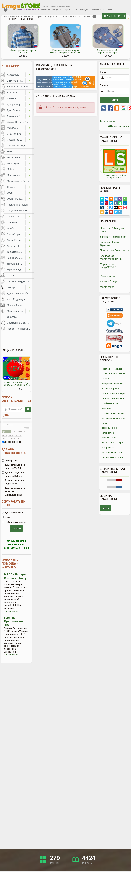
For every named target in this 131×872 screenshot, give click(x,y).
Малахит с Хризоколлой (114, 374)
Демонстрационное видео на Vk (13, 482)
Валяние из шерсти (17, 86)
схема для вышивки (112, 452)
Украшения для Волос (16, 269)
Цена (5, 415)
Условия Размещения (50, 10)
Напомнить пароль (118, 126)
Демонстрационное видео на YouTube (13, 466)
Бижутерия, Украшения (16, 80)
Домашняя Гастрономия (16, 116)
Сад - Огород (14, 234)
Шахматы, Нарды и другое (20, 281)
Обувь (10, 193)
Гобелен (106, 369)
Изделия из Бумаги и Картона (16, 139)
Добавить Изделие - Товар (114, 16)
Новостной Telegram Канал (25, 10)
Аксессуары (13, 74)
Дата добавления (12, 512)
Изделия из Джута (16, 145)
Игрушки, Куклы (15, 134)
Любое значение (11, 442)
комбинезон (118, 398)
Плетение (12, 222)
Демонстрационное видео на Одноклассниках (13, 491)
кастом (105, 398)
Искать (16, 528)
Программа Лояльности (102, 10)
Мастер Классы (15, 305)
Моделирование (15, 175)
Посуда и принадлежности (20, 210)
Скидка (105, 378)
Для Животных (15, 110)
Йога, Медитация (16, 299)
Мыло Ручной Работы (16, 163)
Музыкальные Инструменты (20, 181)
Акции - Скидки (69, 16)
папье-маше (108, 442)
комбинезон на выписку (114, 413)
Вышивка (12, 92)
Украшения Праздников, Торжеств (16, 263)
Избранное (6, 10)
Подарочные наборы (18, 204)
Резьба (10, 228)
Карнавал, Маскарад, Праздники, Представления (16, 258)
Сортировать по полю (13, 503)
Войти (115, 100)
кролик (105, 437)
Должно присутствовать (14, 451)
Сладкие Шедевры (16, 246)
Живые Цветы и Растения (20, 122)
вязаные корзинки (111, 388)
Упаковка (12, 317)
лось (114, 437)
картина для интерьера (113, 393)
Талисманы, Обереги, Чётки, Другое (16, 252)
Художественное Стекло (20, 293)
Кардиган (117, 369)
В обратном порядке (14, 522)
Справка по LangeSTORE (47, 16)
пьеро (120, 442)
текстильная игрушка (112, 457)
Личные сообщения (94, 16)
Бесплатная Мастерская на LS (18, 16)
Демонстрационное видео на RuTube (13, 474)
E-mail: (103, 72)
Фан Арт (11, 287)
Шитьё (10, 275)
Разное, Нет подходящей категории (20, 328)
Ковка (10, 151)
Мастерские (84, 16)
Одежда (11, 187)
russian (105, 508)
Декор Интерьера (16, 104)
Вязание (11, 98)
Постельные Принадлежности (16, 216)
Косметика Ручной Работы (16, 157)
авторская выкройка (112, 383)
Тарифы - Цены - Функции (76, 10)
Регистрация (107, 121)
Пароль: (104, 85)
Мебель (11, 169)
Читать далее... (11, 611)
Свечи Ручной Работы (16, 240)
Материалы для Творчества (16, 311)
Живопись (12, 128)
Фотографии (10, 460)
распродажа (108, 447)
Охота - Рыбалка (16, 198)
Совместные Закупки (18, 323)
